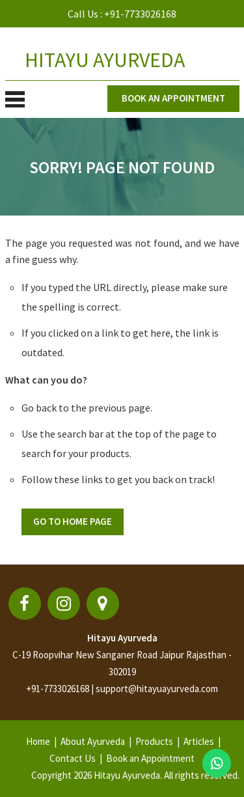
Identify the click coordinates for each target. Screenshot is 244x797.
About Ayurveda (93, 741)
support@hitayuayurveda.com (157, 688)
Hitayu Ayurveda (122, 638)
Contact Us (72, 758)
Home (38, 741)
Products (154, 741)
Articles (198, 741)
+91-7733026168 (140, 13)
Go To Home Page (72, 521)
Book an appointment (173, 98)
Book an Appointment (150, 758)
